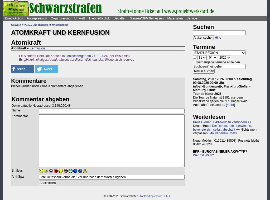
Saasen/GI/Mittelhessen (146, 18)
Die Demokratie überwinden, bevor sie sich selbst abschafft (222, 127)
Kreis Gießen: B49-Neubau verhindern (220, 122)
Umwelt (79, 18)
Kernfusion (37, 48)
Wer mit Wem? (203, 155)
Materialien (175, 18)
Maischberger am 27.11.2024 (87, 56)
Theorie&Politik (99, 18)
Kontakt (143, 196)
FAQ (167, 196)
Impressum (155, 196)
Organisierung (60, 18)
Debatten (120, 18)
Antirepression (37, 18)
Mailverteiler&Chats (223, 133)
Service (191, 18)
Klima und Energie (37, 25)
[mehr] (230, 105)
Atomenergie (60, 25)
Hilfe (218, 37)
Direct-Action (14, 18)
